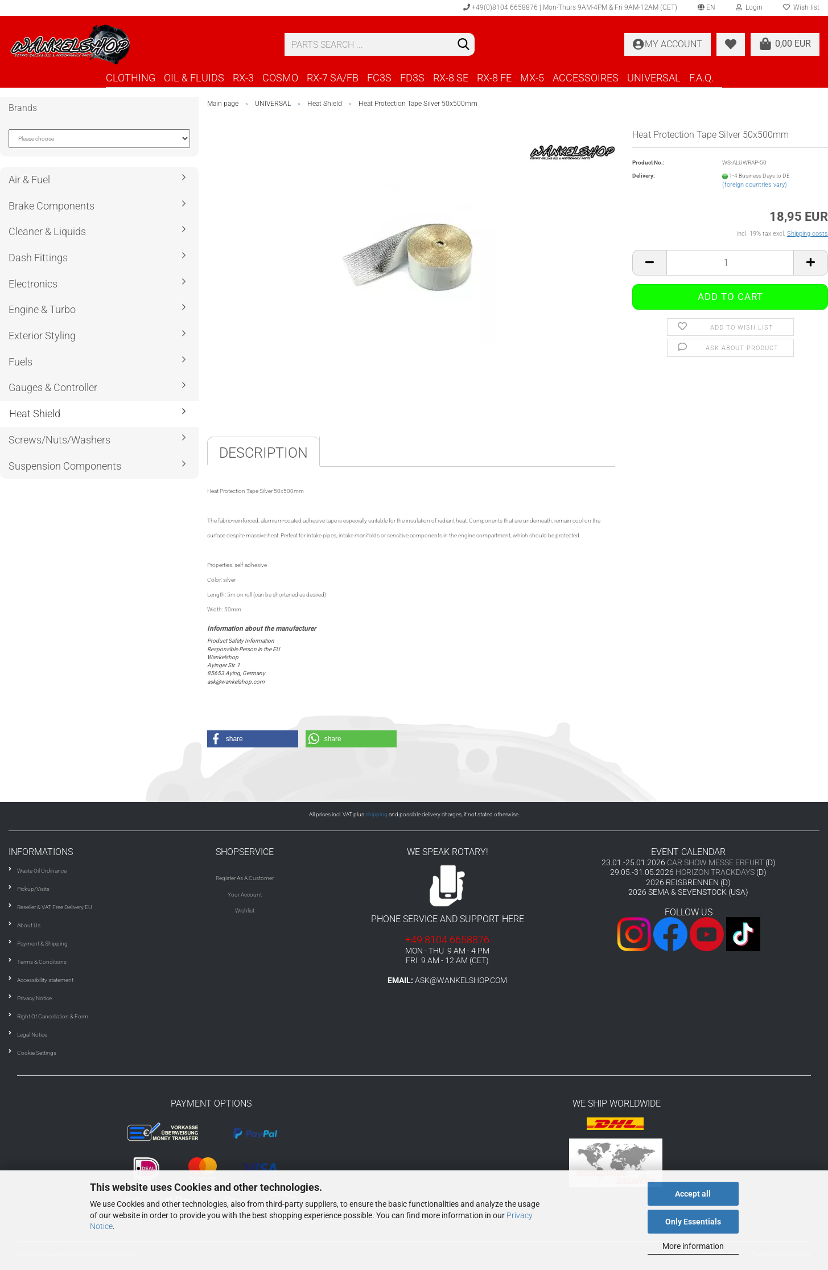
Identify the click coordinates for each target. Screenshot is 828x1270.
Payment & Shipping (42, 943)
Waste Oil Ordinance (42, 871)
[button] (252, 738)
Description (263, 453)
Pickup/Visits (33, 889)
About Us (28, 925)
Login (749, 7)
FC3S (379, 78)
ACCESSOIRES (586, 78)
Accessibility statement (45, 980)
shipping (376, 814)
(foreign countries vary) (754, 184)
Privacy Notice (34, 998)
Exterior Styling (42, 336)
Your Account (245, 894)
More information (693, 1246)
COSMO (280, 78)
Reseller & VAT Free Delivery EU (54, 907)
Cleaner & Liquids (47, 231)
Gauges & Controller (53, 387)
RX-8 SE (450, 78)
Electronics (33, 284)
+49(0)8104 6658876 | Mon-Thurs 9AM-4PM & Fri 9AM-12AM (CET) (570, 7)
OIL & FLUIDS (194, 78)
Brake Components (51, 206)
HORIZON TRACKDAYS (715, 872)
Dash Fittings (38, 258)
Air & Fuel (29, 180)
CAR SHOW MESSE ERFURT (715, 862)
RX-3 (243, 78)
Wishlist (244, 910)
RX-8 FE (494, 78)
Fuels (20, 362)
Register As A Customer (245, 878)
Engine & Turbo (42, 309)
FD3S (412, 78)
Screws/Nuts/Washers (59, 440)
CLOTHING (130, 78)
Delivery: (643, 175)
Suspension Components (65, 466)
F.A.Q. (701, 78)
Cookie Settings (36, 1053)
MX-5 (532, 78)
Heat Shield (34, 414)
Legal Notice (32, 1034)
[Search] (464, 45)
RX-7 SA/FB (333, 78)
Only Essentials (693, 1221)
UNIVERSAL (654, 78)
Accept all (693, 1193)
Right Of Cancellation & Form (52, 1016)
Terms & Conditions (42, 962)
